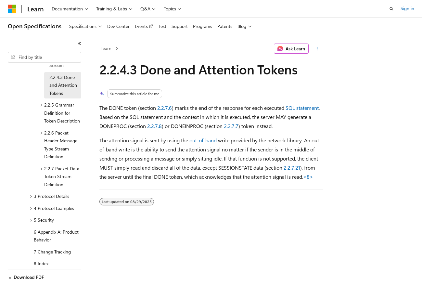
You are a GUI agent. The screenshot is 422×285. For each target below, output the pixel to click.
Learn (105, 48)
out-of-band (203, 140)
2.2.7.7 (231, 126)
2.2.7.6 (164, 107)
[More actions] (317, 49)
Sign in (407, 8)
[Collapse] (79, 43)
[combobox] (44, 57)
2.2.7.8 (154, 126)
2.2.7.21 (292, 167)
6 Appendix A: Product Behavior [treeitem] (56, 233)
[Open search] (391, 9)
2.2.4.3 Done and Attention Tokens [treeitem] (63, 82)
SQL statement (302, 107)
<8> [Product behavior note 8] (308, 176)
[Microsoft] (12, 9)
